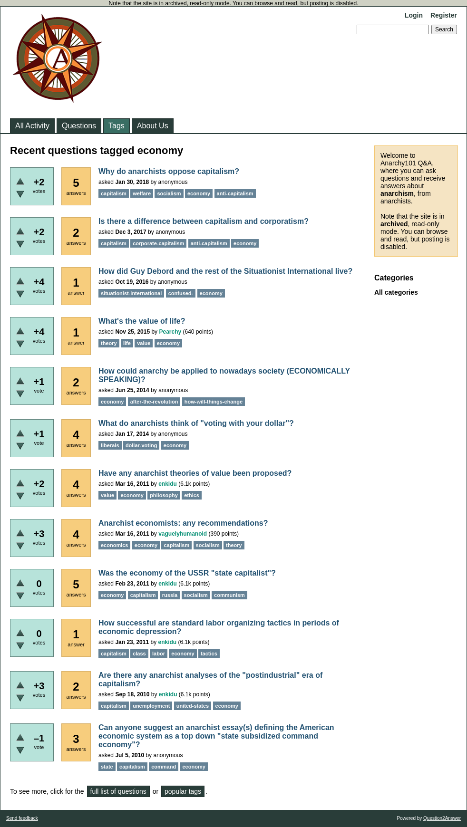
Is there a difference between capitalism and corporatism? (203, 221)
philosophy (164, 495)
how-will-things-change (214, 401)
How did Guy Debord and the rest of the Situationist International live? (225, 271)
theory (109, 343)
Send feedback (22, 818)
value (143, 343)
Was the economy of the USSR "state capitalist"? (187, 573)
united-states (192, 706)
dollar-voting (141, 445)
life (127, 343)
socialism (169, 193)
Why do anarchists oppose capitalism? (168, 171)
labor (158, 653)
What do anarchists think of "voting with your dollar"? (196, 423)
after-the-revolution (154, 401)
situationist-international (131, 293)
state (107, 766)
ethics (191, 495)
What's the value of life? (141, 321)
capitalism (113, 193)
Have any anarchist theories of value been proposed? (195, 473)
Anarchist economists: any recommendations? (183, 523)
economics (114, 545)
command (163, 766)
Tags (116, 126)
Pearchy (170, 331)
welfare (142, 193)
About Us (152, 126)
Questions (79, 126)
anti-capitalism (235, 193)
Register (443, 15)
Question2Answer (442, 818)
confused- (181, 293)
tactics (209, 653)
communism (229, 595)
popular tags (183, 791)
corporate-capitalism (158, 243)
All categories (396, 292)
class (139, 653)
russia (169, 595)
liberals (110, 445)
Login (414, 15)
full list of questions (118, 791)
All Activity (32, 126)
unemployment (151, 706)
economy (198, 193)
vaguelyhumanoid (182, 533)
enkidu (167, 484)
